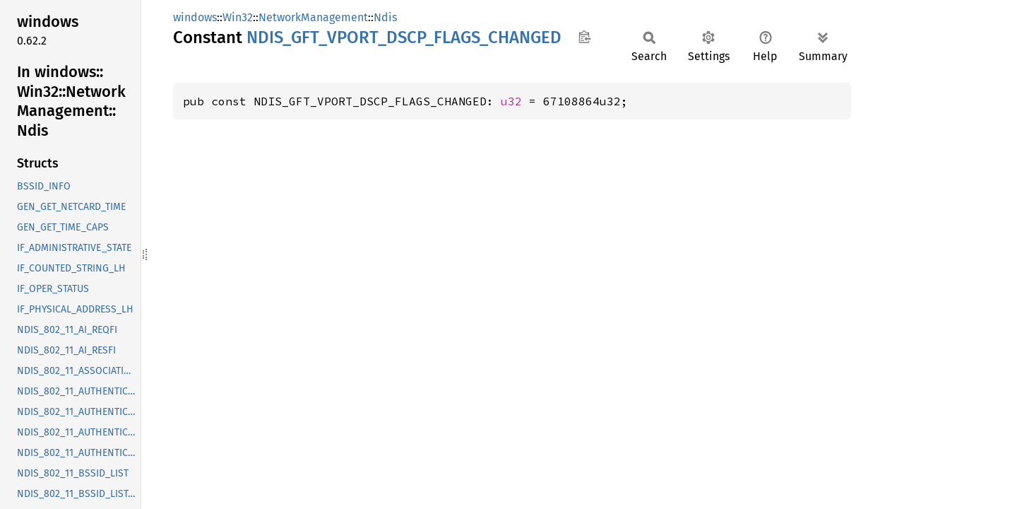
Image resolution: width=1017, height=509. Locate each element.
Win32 (237, 17)
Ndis (385, 17)
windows (195, 17)
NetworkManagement (313, 17)
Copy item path (584, 37)
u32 (511, 101)
